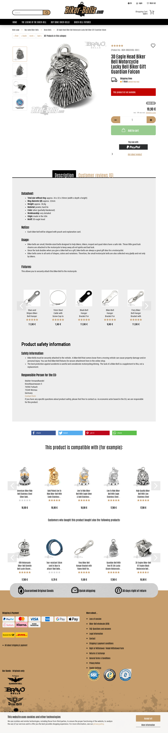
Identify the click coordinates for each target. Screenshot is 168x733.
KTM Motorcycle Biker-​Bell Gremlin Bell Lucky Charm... (24, 565)
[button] (43, 433)
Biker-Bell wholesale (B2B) (99, 623)
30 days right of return (130, 590)
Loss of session (95, 618)
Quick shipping (83, 590)
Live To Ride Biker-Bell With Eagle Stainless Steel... (113, 493)
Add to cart (130, 130)
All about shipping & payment (14, 644)
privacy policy (98, 724)
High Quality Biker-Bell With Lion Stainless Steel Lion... (143, 493)
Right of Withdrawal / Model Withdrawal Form (106, 648)
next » (32, 36)
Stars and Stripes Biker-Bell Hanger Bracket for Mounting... (32, 313)
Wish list (151, 3)
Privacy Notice (94, 663)
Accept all (148, 718)
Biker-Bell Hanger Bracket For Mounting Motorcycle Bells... (110, 313)
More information (148, 724)
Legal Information (96, 633)
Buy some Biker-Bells (60, 22)
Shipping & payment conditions (101, 643)
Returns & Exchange (97, 653)
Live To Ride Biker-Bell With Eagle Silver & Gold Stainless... (84, 493)
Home (15, 22)
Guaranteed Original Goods (36, 590)
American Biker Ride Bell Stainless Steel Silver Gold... (24, 493)
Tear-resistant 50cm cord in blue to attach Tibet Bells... (54, 565)
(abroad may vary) (133, 81)
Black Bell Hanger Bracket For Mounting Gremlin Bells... (84, 313)
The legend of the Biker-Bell (34, 22)
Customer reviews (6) (95, 175)
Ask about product (135, 154)
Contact (92, 638)
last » (39, 36)
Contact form (30, 396)
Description (64, 175)
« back (24, 36)
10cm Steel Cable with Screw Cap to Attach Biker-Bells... (58, 313)
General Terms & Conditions (99, 658)
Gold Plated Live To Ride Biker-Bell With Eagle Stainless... (54, 493)
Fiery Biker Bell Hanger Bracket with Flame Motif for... (136, 313)
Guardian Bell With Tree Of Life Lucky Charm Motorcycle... (113, 565)
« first (16, 36)
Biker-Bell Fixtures (82, 22)
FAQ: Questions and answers (100, 628)
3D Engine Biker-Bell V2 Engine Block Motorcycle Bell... (143, 565)
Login (139, 3)
